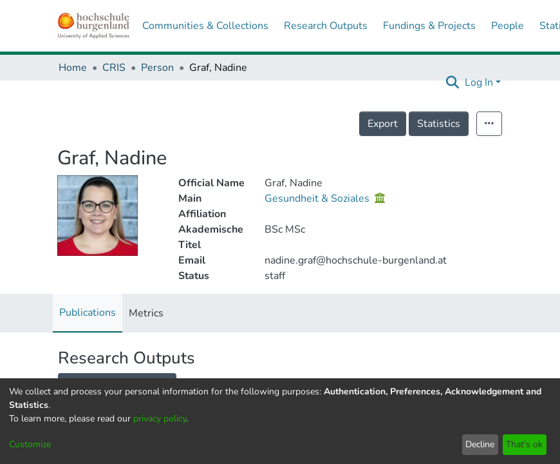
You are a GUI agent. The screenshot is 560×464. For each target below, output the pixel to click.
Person (157, 68)
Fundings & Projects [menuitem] (429, 26)
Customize (30, 444)
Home (73, 68)
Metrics (146, 313)
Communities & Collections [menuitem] (205, 26)
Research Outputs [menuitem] (326, 26)
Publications (87, 312)
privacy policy (159, 418)
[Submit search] (453, 82)
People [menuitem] (507, 26)
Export (383, 124)
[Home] (93, 26)
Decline (479, 444)
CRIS (114, 68)
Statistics (438, 124)
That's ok (524, 444)
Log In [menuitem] (479, 82)
